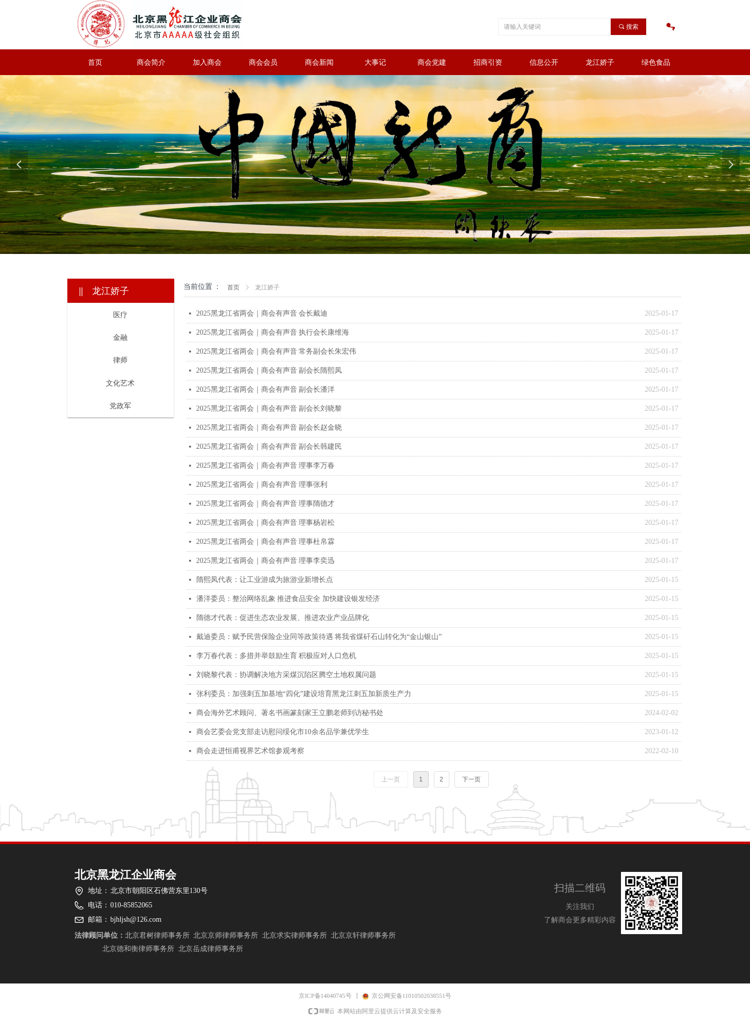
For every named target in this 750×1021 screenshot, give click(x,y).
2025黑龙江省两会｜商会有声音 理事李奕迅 (265, 560)
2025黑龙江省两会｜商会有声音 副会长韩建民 (269, 446)
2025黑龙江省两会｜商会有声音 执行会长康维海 (273, 332)
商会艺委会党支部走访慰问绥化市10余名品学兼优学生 (282, 732)
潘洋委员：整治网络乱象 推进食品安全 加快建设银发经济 (288, 599)
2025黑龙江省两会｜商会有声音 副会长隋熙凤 (269, 370)
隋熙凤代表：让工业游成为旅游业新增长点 (264, 580)
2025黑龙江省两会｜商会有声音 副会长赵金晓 (269, 427)
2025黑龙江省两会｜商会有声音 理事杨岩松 (265, 522)
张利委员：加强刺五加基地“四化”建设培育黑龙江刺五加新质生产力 (303, 694)
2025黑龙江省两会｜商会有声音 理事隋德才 (265, 503)
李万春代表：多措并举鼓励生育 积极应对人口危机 (276, 656)
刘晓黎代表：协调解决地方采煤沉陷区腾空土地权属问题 (286, 675)
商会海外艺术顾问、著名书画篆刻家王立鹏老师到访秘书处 (289, 713)
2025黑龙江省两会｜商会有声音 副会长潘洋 (265, 389)
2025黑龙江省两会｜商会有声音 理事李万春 (265, 465)
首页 (233, 287)
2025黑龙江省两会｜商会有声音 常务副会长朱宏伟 (276, 351)
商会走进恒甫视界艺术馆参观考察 (250, 751)
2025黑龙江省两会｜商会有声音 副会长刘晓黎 (269, 408)
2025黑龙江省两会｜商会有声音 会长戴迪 (262, 313)
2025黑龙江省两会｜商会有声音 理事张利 (262, 484)
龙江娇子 (267, 287)
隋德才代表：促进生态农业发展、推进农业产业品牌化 (282, 618)
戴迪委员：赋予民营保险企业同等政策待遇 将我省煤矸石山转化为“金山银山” (319, 637)
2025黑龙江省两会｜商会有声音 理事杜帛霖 (265, 541)
